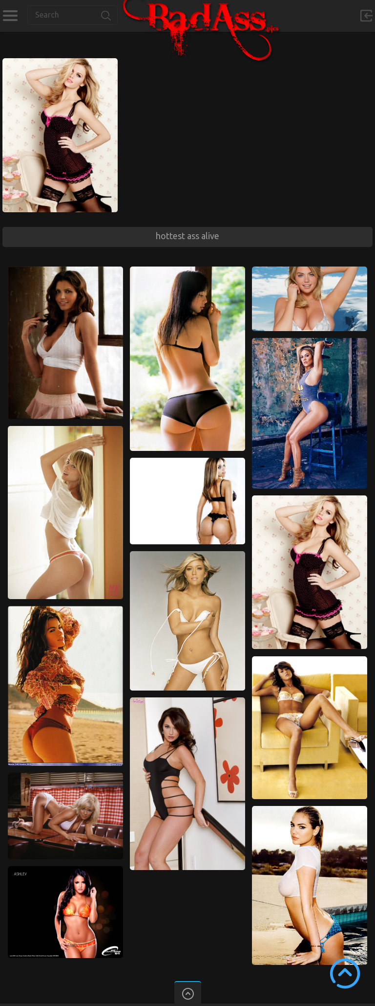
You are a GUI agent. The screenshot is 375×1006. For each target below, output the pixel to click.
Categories (10, 15)
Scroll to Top (345, 973)
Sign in (366, 16)
